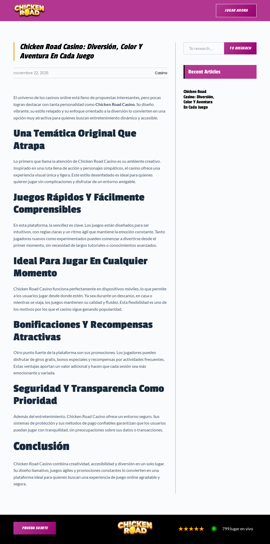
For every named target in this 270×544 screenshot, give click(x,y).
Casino (161, 73)
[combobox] (204, 48)
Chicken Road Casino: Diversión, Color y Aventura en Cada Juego (199, 99)
